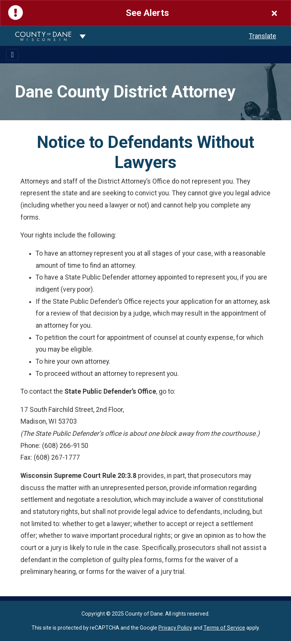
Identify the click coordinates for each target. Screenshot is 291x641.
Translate (262, 36)
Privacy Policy (175, 628)
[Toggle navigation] (12, 54)
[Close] (274, 13)
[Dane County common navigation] (83, 36)
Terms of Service (224, 628)
